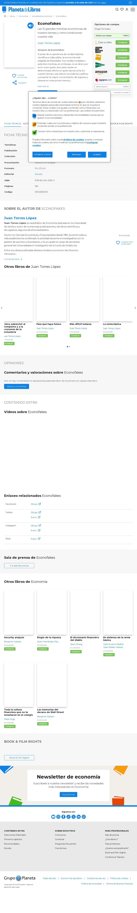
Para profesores (112, 857)
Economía (8, 354)
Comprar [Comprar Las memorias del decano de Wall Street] (43, 738)
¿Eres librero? (111, 853)
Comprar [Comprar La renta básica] (109, 350)
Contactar (59, 853)
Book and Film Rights (115, 866)
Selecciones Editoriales (15, 849)
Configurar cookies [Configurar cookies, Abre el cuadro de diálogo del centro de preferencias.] (42, 154)
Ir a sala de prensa (19, 579)
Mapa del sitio (49, 892)
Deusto (38, 174)
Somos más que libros (71, 892)
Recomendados (11, 857)
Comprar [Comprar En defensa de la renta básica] (109, 668)
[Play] (30, 25)
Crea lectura (60, 862)
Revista (7, 862)
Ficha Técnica (12, 123)
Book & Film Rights (121, 123)
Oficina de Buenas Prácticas (119, 897)
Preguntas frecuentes (65, 857)
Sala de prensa (112, 849)
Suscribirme (68, 808)
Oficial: (36, 518)
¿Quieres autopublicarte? (117, 862)
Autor (27, 123)
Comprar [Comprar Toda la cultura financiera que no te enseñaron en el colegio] (10, 740)
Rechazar (76, 154)
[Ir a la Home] (5, 16)
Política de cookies (119, 892)
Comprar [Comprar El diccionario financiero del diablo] (76, 665)
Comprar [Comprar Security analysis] (10, 663)
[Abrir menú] (133, 9)
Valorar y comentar (16, 400)
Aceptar (97, 154)
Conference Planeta (114, 871)
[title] (53, 831)
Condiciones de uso (96, 892)
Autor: (35, 531)
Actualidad (42, 346)
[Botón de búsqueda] (117, 9)
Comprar (122, 42)
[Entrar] (126, 9)
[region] (69, 126)
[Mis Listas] (121, 9)
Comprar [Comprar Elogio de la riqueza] (43, 663)
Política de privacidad (91, 897)
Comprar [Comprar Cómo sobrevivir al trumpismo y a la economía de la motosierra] (9, 357)
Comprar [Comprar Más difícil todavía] (75, 349)
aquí (103, 2)
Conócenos (60, 849)
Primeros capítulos (13, 853)
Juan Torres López (20, 218)
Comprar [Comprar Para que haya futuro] (42, 349)
